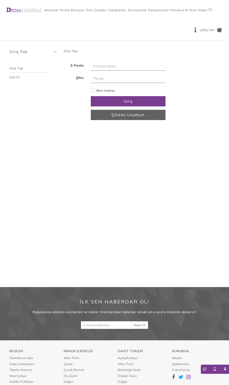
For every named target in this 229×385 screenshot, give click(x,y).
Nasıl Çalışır (18, 376)
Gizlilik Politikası (21, 381)
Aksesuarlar (137, 10)
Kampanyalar (158, 10)
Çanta (68, 364)
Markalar (52, 10)
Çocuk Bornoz (74, 370)
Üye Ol (14, 77)
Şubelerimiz (180, 364)
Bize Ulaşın (198, 10)
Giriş (128, 101)
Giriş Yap (16, 68)
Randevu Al (179, 10)
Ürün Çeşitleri (96, 10)
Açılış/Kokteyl (128, 358)
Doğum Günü (127, 376)
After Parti (71, 358)
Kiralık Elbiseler (72, 10)
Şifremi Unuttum (128, 114)
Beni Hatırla (105, 91)
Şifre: (80, 78)
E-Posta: (77, 65)
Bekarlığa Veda (129, 370)
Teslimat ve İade (21, 358)
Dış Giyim (70, 376)
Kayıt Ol (139, 325)
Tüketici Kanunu (20, 370)
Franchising (181, 370)
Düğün (68, 381)
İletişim (177, 358)
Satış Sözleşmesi (21, 364)
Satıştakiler (117, 10)
